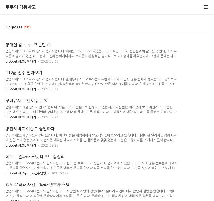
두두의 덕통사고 (21, 7)
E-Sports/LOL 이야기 (21, 61)
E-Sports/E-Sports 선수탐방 (26, 173)
